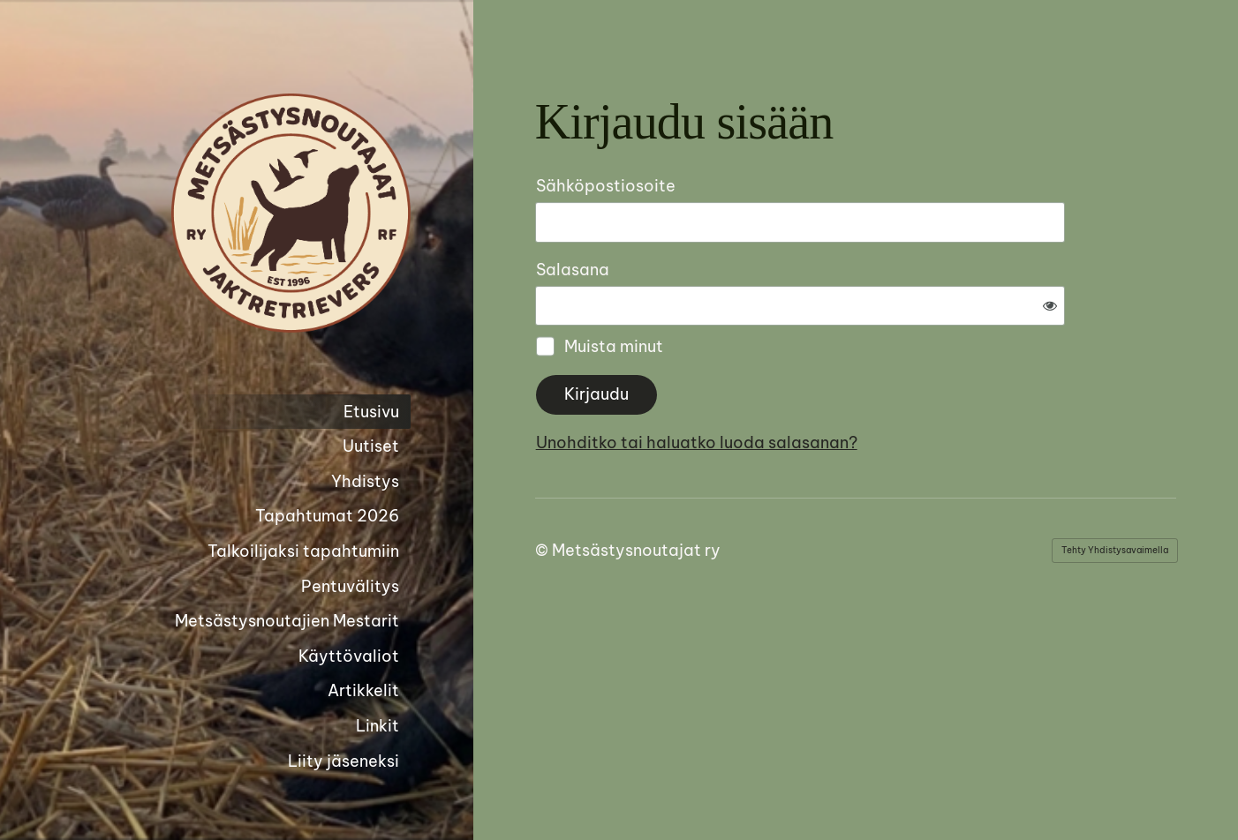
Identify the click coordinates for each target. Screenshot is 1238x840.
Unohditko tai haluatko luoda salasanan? (887, 384)
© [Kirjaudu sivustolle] (543, 492)
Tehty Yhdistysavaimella (1114, 492)
